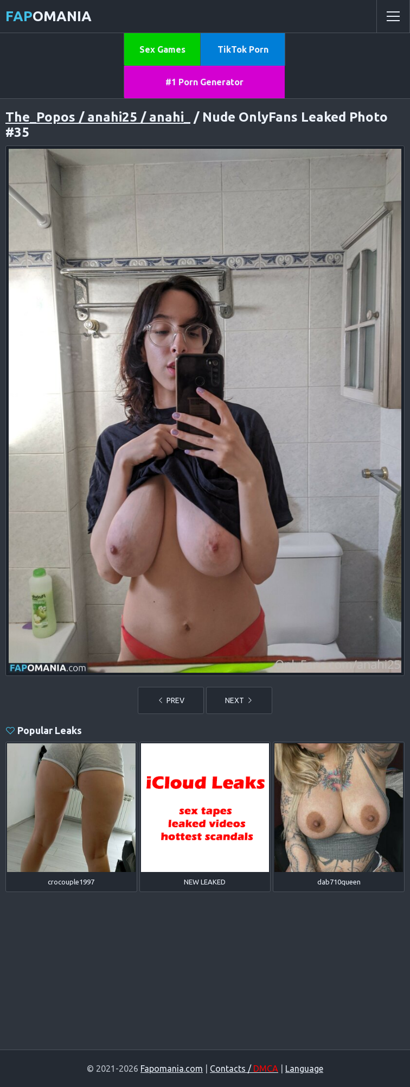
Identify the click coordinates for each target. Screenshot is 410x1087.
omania (48, 16)
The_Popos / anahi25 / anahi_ (97, 117)
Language (304, 1068)
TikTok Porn (242, 49)
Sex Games (162, 49)
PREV (170, 700)
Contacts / (244, 1068)
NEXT (239, 700)
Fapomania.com (171, 1068)
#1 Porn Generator (204, 82)
